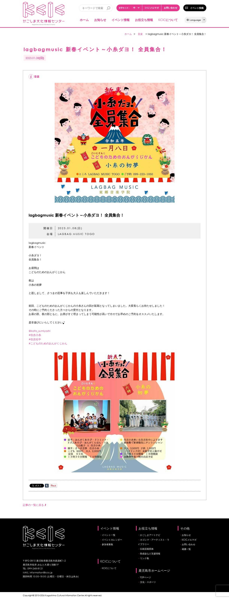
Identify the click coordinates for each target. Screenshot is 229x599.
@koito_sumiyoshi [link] (39, 331)
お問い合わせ (170, 7)
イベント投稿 (197, 7)
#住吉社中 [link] (35, 339)
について (168, 20)
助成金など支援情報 (150, 553)
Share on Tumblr (47, 486)
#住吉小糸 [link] (35, 335)
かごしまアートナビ (150, 535)
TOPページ (145, 577)
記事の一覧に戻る (34, 505)
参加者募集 (107, 544)
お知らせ (100, 20)
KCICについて (109, 568)
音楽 (140, 34)
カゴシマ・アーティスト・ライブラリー (153, 542)
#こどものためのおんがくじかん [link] (48, 343)
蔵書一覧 (186, 549)
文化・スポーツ (148, 582)
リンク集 (144, 558)
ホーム (84, 20)
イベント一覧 (108, 535)
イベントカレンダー (112, 539)
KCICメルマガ (189, 539)
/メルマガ (152, 7)
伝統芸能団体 (147, 548)
